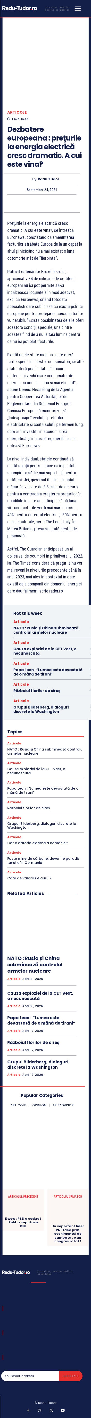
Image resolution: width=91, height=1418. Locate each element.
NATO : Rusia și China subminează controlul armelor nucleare (45, 630)
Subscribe (71, 1376)
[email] (30, 1376)
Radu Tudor (48, 179)
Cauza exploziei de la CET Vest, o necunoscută (44, 651)
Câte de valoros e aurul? (29, 878)
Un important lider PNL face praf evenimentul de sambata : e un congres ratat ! (67, 1233)
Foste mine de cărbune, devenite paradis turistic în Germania (43, 860)
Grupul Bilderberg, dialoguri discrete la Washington (41, 709)
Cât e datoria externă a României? (37, 843)
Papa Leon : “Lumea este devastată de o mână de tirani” (48, 672)
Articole (17, 112)
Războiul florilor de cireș (36, 690)
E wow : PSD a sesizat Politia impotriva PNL (23, 1222)
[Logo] (37, 8)
